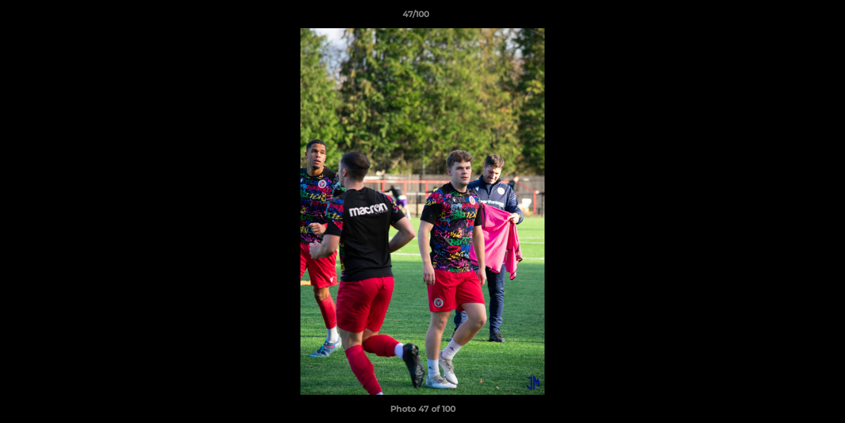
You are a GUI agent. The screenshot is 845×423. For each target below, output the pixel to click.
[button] (796, 17)
